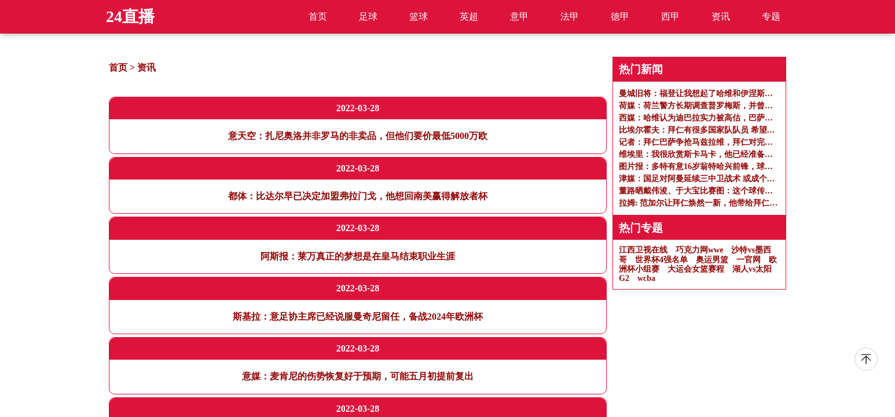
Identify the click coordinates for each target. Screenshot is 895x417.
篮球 (418, 16)
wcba (646, 278)
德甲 (620, 16)
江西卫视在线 (643, 250)
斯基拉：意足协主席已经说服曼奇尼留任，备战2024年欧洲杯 (358, 316)
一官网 (748, 259)
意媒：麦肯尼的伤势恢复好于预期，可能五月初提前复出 (358, 376)
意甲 (519, 16)
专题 (771, 16)
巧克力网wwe (699, 250)
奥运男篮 (712, 259)
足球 (368, 16)
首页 (318, 16)
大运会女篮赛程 (695, 269)
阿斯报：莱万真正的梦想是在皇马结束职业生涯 (358, 256)
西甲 (670, 16)
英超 (469, 16)
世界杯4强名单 (661, 259)
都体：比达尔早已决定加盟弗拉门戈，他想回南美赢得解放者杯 (357, 196)
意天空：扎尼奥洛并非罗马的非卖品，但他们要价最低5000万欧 (357, 136)
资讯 (720, 16)
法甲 (569, 16)
